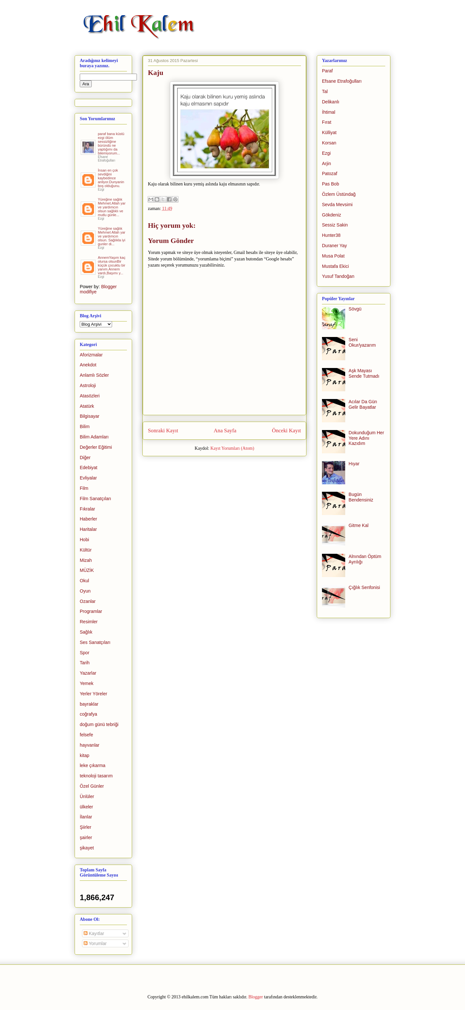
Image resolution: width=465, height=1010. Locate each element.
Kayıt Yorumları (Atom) (232, 448)
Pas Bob (330, 183)
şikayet (87, 847)
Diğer (85, 457)
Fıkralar (87, 508)
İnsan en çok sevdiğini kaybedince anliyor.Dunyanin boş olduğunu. (111, 178)
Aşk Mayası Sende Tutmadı (364, 373)
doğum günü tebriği (99, 724)
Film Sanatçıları (95, 498)
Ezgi (326, 153)
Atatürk (87, 406)
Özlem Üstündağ (339, 194)
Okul (84, 580)
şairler (86, 837)
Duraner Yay (334, 245)
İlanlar (86, 816)
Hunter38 (331, 235)
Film (84, 488)
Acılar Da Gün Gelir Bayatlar (363, 404)
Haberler (88, 518)
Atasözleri (89, 395)
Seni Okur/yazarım (362, 342)
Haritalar (88, 529)
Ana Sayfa (225, 430)
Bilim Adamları (94, 436)
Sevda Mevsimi (337, 204)
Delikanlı (330, 101)
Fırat (326, 122)
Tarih (84, 662)
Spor (84, 652)
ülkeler (86, 806)
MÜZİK (87, 570)
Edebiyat (88, 467)
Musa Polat (333, 255)
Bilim (84, 426)
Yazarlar (88, 673)
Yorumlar (95, 943)
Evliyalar (88, 477)
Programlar (91, 611)
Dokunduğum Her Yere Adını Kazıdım (366, 438)
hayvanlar (89, 745)
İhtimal (328, 112)
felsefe (86, 734)
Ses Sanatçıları (95, 642)
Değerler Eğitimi (96, 447)
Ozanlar (88, 601)
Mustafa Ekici (335, 266)
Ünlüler (87, 796)
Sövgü (355, 308)
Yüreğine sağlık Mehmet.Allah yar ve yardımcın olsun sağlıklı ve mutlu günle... (112, 207)
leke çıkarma (92, 765)
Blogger (255, 996)
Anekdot (88, 364)
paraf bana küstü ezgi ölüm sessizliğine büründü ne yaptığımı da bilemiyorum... (111, 143)
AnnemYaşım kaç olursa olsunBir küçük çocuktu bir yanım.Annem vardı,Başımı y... (111, 265)
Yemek (86, 683)
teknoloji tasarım (96, 775)
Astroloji (88, 385)
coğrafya (88, 714)
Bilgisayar (89, 416)
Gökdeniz (331, 214)
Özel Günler (92, 786)
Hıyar (354, 463)
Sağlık (86, 632)
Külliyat (329, 132)
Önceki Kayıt (286, 430)
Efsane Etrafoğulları (342, 81)
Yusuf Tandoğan (338, 276)
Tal (325, 91)
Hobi (84, 539)
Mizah (86, 560)
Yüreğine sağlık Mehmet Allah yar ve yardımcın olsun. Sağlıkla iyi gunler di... (111, 236)
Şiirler (85, 827)
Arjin (326, 163)
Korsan (329, 142)
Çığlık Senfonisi (364, 587)
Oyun (85, 591)
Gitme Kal (358, 525)
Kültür (86, 549)
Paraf (327, 70)
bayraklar (89, 704)
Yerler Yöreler (93, 693)
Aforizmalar (91, 354)
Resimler (89, 621)
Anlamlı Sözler (94, 375)
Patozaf (329, 173)
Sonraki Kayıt (163, 430)
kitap (84, 755)
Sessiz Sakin (335, 224)
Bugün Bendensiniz (361, 497)
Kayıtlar (94, 933)
